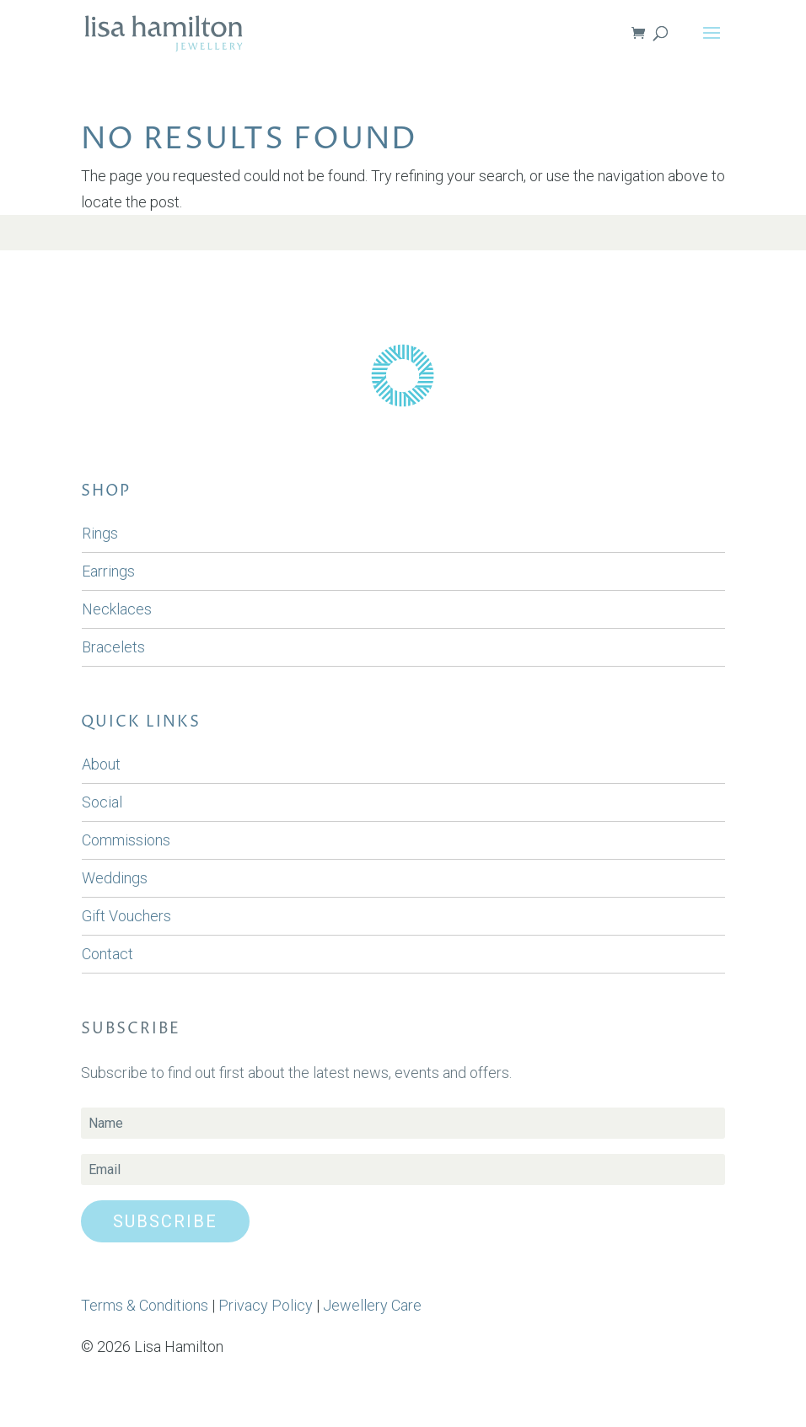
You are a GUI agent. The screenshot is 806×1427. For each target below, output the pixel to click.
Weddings (115, 878)
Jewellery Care (372, 1305)
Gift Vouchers (126, 916)
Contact (107, 954)
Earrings (108, 571)
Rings (100, 533)
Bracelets (113, 647)
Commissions (126, 840)
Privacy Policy (265, 1305)
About (101, 764)
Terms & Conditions (144, 1305)
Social (102, 802)
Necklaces (117, 609)
